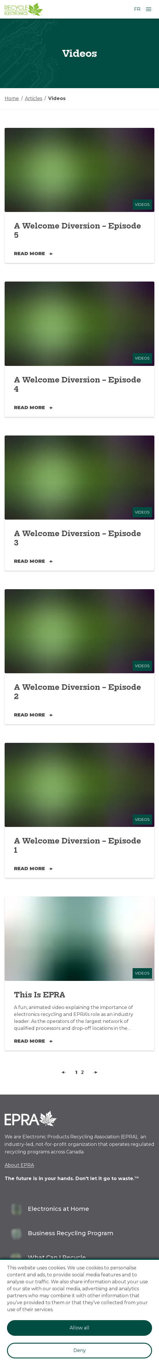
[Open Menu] (148, 9)
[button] (64, 1072)
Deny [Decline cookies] (79, 1350)
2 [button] (82, 1072)
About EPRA (19, 1165)
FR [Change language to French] (137, 9)
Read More (33, 253)
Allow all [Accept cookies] (79, 1328)
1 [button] (76, 1072)
